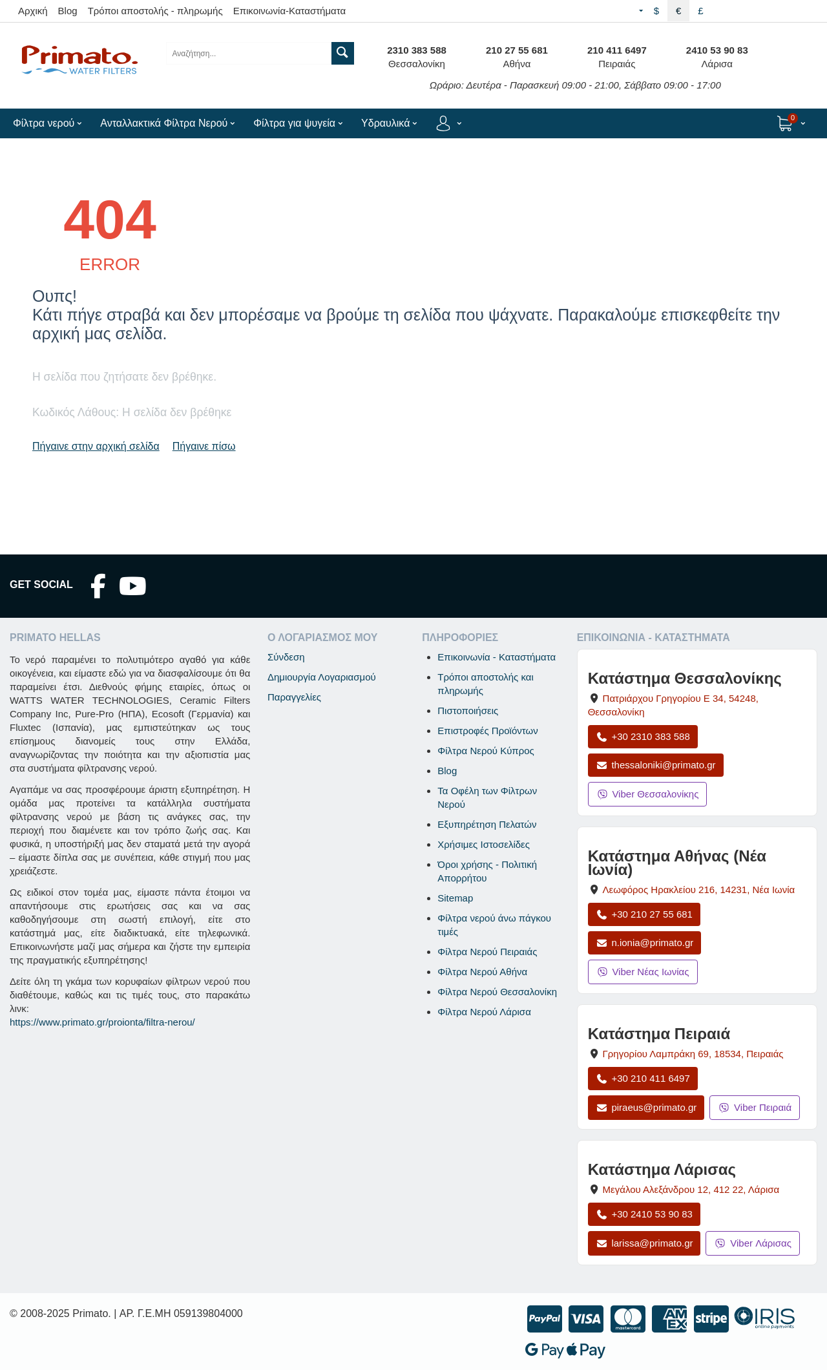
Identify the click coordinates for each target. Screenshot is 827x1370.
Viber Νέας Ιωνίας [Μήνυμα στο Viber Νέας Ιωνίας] (642, 971)
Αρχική (33, 10)
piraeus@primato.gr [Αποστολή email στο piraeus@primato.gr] (646, 1107)
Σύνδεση (286, 656)
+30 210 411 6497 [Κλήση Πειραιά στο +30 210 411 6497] (643, 1078)
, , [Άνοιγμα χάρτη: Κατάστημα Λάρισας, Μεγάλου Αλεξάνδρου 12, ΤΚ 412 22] (691, 1189)
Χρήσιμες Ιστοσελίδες (483, 844)
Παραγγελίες (294, 696)
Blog (68, 10)
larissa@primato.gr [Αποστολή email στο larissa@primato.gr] (644, 1243)
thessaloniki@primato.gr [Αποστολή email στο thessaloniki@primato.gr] (656, 764)
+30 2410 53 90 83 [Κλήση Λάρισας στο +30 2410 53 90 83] (644, 1213)
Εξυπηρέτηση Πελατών (486, 824)
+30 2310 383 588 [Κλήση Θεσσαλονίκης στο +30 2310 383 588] (643, 736)
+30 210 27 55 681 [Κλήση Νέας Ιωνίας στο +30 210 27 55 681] (644, 914)
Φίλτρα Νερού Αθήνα (482, 971)
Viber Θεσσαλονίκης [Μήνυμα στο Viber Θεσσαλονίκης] (647, 793)
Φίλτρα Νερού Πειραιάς (487, 951)
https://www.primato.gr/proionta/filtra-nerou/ (102, 1022)
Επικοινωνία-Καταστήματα (289, 10)
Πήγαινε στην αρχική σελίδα (96, 446)
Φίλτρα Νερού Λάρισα (484, 1011)
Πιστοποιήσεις (467, 710)
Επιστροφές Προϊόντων (487, 730)
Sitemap (455, 897)
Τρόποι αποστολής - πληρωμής (155, 10)
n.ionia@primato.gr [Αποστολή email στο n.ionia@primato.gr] (645, 942)
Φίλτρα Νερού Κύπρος (485, 750)
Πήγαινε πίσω (204, 446)
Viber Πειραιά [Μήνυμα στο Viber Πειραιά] (754, 1107)
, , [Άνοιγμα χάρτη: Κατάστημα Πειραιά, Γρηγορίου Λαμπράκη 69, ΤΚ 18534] (693, 1053)
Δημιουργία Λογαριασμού (321, 676)
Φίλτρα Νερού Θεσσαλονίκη (497, 991)
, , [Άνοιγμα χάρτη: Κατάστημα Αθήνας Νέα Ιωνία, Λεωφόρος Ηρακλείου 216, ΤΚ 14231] (699, 889)
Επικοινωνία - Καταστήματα (496, 656)
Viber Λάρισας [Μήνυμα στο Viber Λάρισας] (752, 1243)
